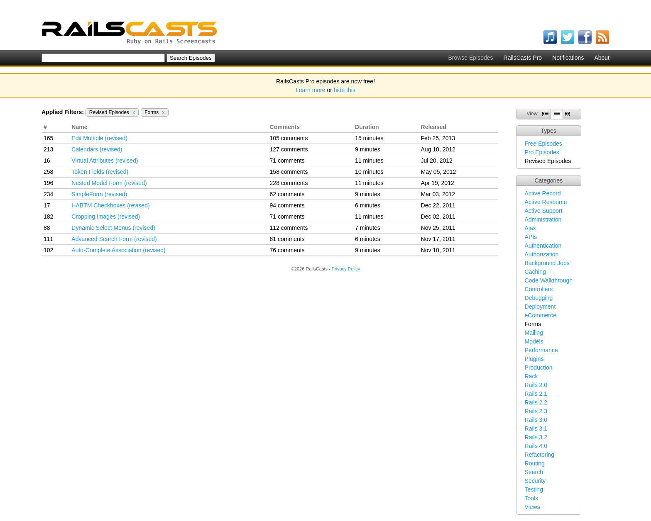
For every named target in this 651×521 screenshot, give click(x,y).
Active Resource (546, 202)
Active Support (544, 210)
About (601, 57)
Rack (531, 376)
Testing (534, 489)
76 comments (287, 250)
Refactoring (540, 454)
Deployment (540, 306)
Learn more (311, 90)
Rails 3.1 (536, 428)
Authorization (542, 254)
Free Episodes (543, 143)
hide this (344, 90)
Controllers (539, 289)
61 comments (287, 239)
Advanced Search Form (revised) (114, 239)
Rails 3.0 (536, 419)
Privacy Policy (346, 268)
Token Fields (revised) (99, 171)
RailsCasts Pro (523, 57)
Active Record (543, 193)
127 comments (289, 149)
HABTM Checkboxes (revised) (110, 205)
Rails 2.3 (536, 411)
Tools (531, 498)
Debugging (539, 298)
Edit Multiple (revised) (99, 138)
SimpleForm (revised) (99, 194)
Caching (535, 271)
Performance (541, 350)
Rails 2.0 (536, 385)
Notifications (568, 57)
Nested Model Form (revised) (109, 183)
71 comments (287, 160)
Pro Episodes (542, 152)
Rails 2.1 (536, 393)
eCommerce (540, 315)
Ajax (530, 228)
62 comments (287, 194)
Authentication (543, 245)
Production (539, 367)
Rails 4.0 (536, 446)
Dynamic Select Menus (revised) (113, 227)
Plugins (534, 358)
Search (534, 472)
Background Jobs (547, 263)
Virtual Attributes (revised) (104, 160)
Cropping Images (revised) (105, 216)
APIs (531, 237)
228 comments (289, 183)
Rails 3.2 (536, 437)
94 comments (287, 205)
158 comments (289, 171)
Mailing (534, 332)
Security (535, 480)
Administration (543, 219)
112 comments (289, 227)
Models (534, 341)
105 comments (289, 138)
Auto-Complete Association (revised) (118, 250)
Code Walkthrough (549, 280)
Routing (535, 463)
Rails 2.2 (536, 402)
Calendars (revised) (96, 149)
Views (532, 507)
